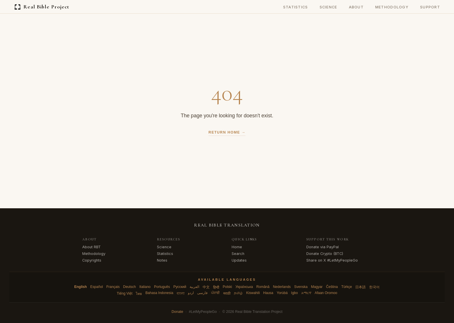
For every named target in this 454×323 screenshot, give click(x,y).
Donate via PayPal (322, 247)
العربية (194, 287)
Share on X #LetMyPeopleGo (332, 260)
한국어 (374, 287)
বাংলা (180, 293)
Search (238, 253)
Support (430, 7)
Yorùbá (282, 293)
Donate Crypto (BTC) (324, 253)
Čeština (332, 287)
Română (262, 287)
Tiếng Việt (124, 293)
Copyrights (91, 260)
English (80, 287)
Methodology (392, 7)
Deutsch (129, 287)
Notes (162, 260)
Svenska (300, 287)
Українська (244, 287)
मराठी (226, 293)
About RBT (91, 247)
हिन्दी (216, 287)
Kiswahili (253, 293)
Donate (177, 312)
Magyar (317, 287)
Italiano (145, 287)
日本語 (360, 287)
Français (113, 287)
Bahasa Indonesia (159, 293)
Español (96, 287)
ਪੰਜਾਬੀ (215, 293)
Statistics (295, 7)
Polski (227, 287)
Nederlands (282, 287)
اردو (191, 293)
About (356, 7)
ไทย (139, 294)
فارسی (202, 293)
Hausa (268, 293)
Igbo (294, 293)
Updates (239, 260)
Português (162, 287)
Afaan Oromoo (326, 293)
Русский (179, 287)
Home (237, 247)
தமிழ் (238, 293)
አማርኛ (306, 293)
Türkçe (346, 287)
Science (328, 7)
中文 (206, 287)
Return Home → (227, 132)
